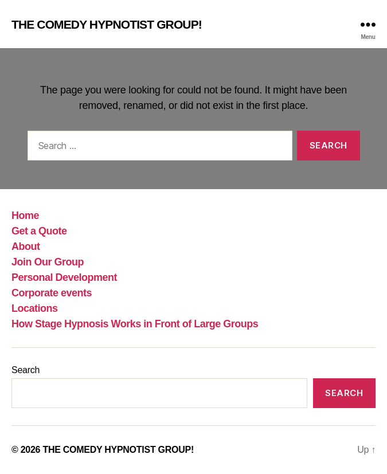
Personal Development (64, 277)
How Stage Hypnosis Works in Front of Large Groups (134, 324)
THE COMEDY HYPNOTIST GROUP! (106, 24)
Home (25, 215)
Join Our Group (47, 262)
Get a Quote (39, 231)
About (25, 246)
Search (25, 370)
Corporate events (51, 293)
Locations (34, 308)
